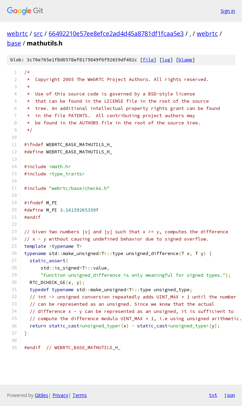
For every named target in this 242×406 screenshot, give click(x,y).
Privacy (60, 395)
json (229, 395)
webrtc (17, 33)
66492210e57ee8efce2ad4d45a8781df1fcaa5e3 (116, 33)
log (166, 60)
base (14, 43)
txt (213, 395)
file (148, 60)
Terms (79, 395)
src (38, 33)
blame (185, 60)
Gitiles (41, 395)
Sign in (228, 11)
